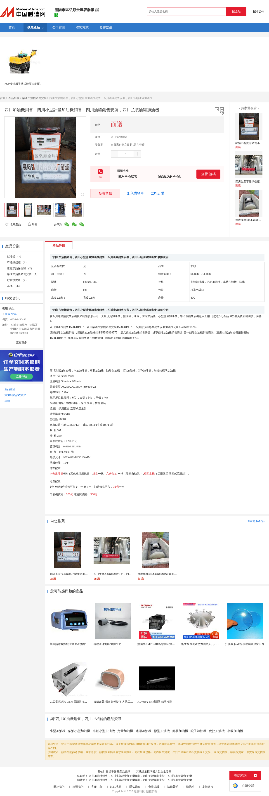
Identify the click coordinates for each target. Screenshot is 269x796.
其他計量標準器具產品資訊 (114, 771)
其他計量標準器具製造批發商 (153, 771)
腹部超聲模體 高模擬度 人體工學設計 (116, 701)
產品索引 (10, 389)
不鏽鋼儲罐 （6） (17, 262)
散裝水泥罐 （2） (17, 280)
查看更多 (21, 342)
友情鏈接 (207, 786)
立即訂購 (157, 193)
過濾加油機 (143, 731)
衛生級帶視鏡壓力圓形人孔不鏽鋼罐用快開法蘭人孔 (212, 644)
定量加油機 (125, 731)
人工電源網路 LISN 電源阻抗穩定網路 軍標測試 (78, 701)
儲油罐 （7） (15, 256)
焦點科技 (139, 791)
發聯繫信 (105, 193)
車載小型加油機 (104, 731)
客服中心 (96, 786)
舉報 (32, 224)
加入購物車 (135, 193)
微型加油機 (162, 731)
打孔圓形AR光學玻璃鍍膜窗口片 (244, 644)
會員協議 (153, 786)
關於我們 (59, 786)
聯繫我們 (78, 786)
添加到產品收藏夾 (15, 395)
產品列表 (13, 98)
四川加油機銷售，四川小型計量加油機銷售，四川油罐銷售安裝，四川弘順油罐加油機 (140, 775)
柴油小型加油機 (79, 731)
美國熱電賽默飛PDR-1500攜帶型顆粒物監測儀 (77, 644)
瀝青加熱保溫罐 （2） (20, 268)
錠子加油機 (198, 731)
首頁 (2, 98)
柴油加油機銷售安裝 (34, 98)
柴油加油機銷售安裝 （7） (23, 274)
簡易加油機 (180, 731)
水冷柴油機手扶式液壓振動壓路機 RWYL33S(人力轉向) (38, 83)
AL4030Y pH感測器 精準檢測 (154, 701)
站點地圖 (115, 786)
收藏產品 (13, 224)
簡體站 (190, 786)
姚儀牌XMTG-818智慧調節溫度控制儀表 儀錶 (164, 644)
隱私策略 (134, 786)
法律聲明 (172, 786)
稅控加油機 (217, 731)
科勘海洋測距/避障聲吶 (107, 644)
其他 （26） (14, 286)
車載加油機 (235, 731)
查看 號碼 (208, 174)
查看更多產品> (256, 521)
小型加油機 (58, 731)
